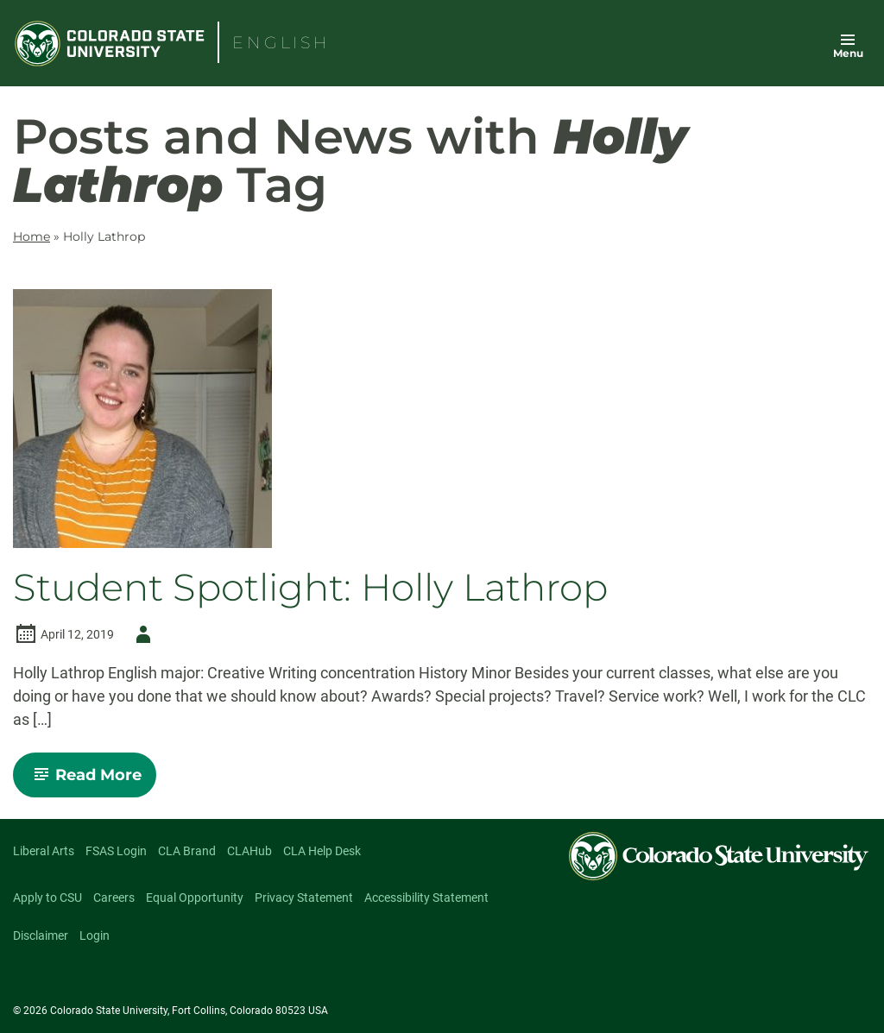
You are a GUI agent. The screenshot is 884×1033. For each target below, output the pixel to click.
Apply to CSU (47, 897)
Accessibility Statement (426, 897)
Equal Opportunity (194, 897)
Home (31, 236)
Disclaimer (40, 935)
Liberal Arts (43, 851)
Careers (114, 897)
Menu (848, 53)
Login (94, 935)
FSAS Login (116, 851)
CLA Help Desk (322, 851)
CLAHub (249, 851)
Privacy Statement (304, 897)
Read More (92, 781)
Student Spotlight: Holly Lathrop (310, 587)
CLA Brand (187, 851)
